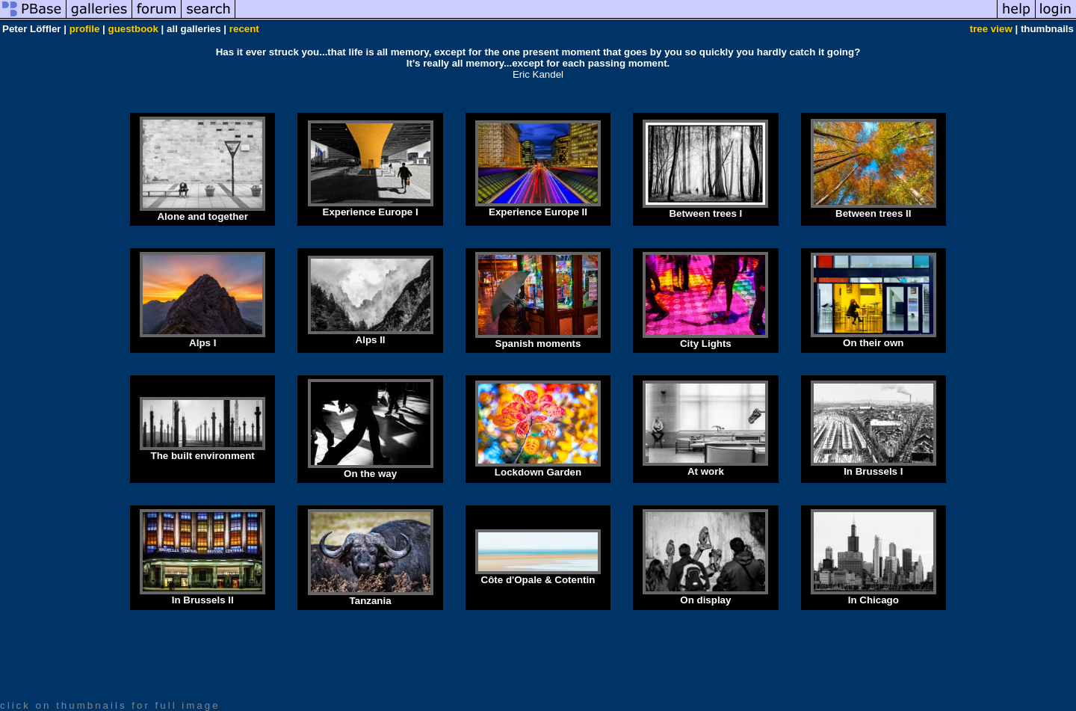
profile (84, 28)
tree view (991, 28)
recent (244, 28)
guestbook (133, 28)
